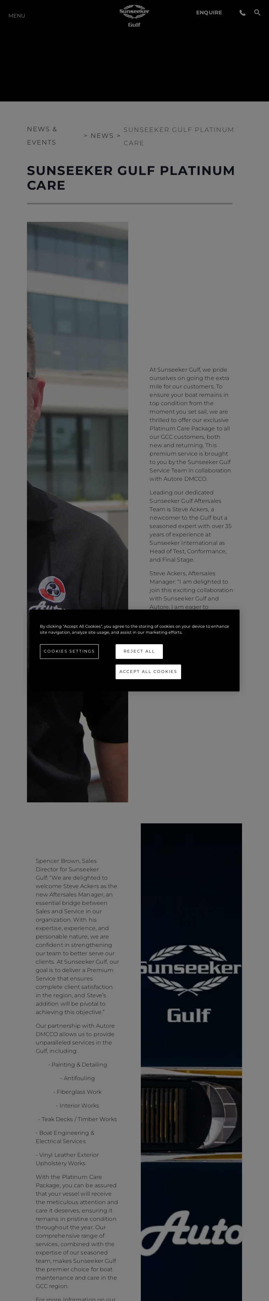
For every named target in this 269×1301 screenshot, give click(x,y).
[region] (134, 650)
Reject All (139, 651)
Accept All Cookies (148, 671)
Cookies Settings (69, 651)
